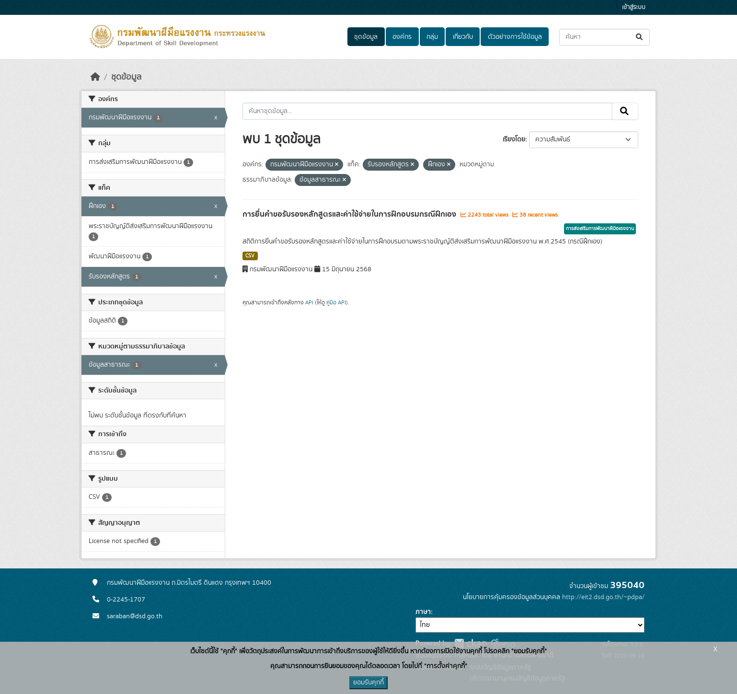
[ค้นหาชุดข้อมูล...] (604, 37)
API (309, 302)
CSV (249, 256)
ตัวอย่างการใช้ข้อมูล (515, 37)
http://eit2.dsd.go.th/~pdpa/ (603, 597)
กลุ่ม (432, 37)
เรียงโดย (514, 139)
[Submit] (640, 37)
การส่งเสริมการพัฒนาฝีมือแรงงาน (600, 228)
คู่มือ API (336, 302)
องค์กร (402, 37)
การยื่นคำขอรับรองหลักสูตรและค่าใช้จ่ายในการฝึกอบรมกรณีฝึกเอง (350, 214)
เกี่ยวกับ (463, 37)
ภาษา (423, 612)
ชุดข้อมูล (366, 37)
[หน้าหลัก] (95, 77)
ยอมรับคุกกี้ (368, 682)
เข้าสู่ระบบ (633, 7)
